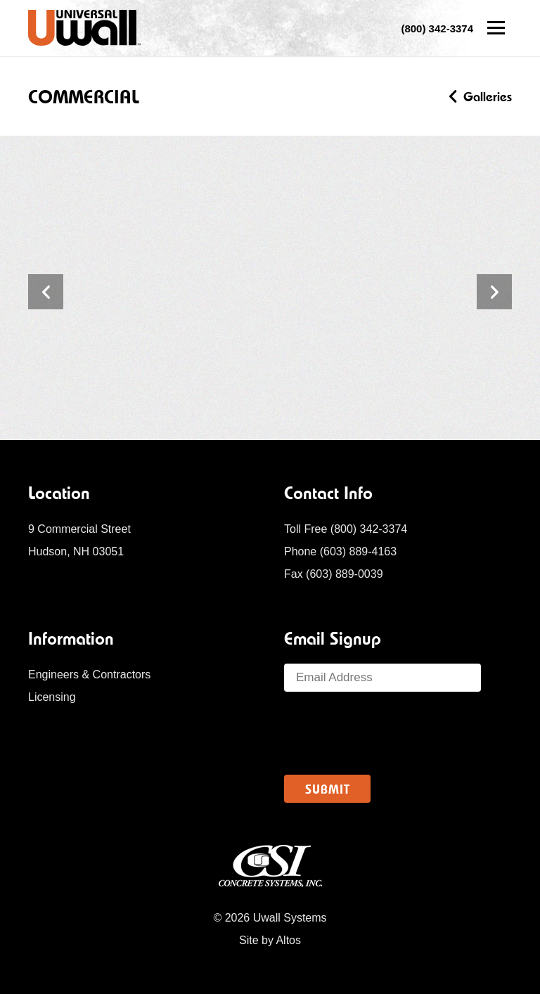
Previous (45, 291)
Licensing (52, 697)
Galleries (480, 96)
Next (494, 291)
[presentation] (391, 733)
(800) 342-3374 (368, 529)
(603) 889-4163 (358, 551)
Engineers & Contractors (89, 674)
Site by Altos (270, 940)
